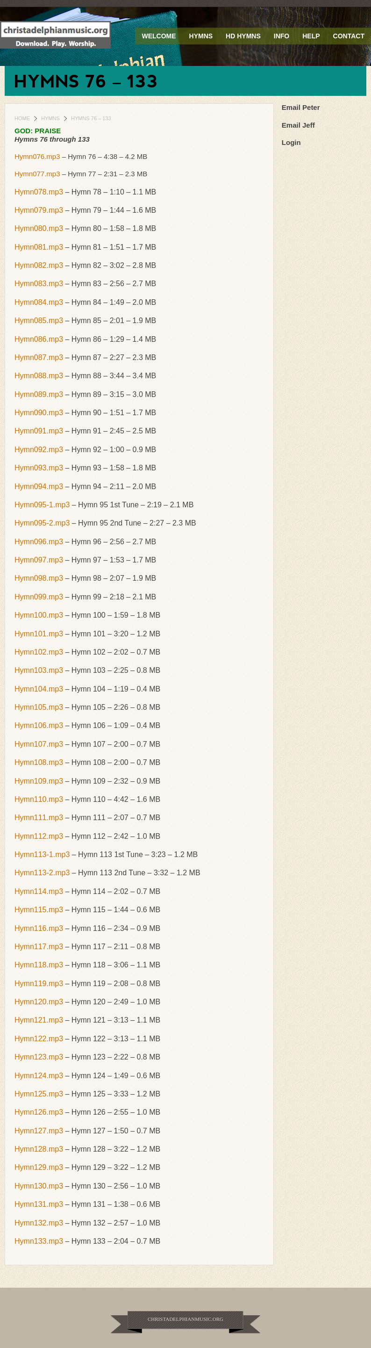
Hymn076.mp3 (37, 156)
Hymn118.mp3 (38, 965)
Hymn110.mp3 (38, 799)
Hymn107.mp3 (38, 744)
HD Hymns (243, 36)
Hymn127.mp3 (38, 1131)
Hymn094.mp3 (38, 486)
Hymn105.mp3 (38, 707)
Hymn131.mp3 (38, 1204)
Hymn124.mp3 (38, 1076)
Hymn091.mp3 (38, 431)
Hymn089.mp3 (38, 394)
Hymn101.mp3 (38, 634)
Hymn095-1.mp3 (42, 505)
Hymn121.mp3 (38, 1020)
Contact (348, 36)
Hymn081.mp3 (38, 247)
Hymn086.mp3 (38, 339)
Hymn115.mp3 (38, 910)
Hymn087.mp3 (38, 357)
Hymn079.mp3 (38, 210)
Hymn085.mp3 (38, 320)
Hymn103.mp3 (38, 670)
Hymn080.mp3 (38, 228)
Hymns (201, 36)
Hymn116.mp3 (38, 928)
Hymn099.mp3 (38, 597)
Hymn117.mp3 (38, 947)
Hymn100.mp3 (38, 615)
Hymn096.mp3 (38, 542)
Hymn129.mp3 (38, 1167)
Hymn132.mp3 (38, 1223)
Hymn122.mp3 (38, 1039)
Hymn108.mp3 (38, 762)
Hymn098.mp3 (38, 578)
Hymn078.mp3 (38, 192)
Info (281, 36)
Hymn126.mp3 (38, 1112)
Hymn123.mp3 (38, 1057)
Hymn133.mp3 (38, 1241)
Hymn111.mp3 (38, 818)
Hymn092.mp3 (38, 450)
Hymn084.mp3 (38, 302)
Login (291, 142)
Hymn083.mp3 (38, 284)
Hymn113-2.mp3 (42, 873)
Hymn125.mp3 (38, 1094)
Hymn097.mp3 (38, 560)
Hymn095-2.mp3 (42, 523)
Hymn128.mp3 (38, 1149)
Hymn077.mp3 (37, 174)
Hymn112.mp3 (38, 836)
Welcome (159, 36)
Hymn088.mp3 (38, 376)
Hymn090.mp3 (38, 413)
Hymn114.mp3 (38, 891)
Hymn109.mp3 (38, 781)
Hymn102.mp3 (38, 652)
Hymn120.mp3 (38, 1002)
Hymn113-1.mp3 (42, 854)
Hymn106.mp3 (38, 725)
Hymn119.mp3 (38, 984)
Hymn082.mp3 (38, 265)
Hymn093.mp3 (38, 468)
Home (22, 118)
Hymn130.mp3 (38, 1186)
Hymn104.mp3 (38, 689)
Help (311, 36)
